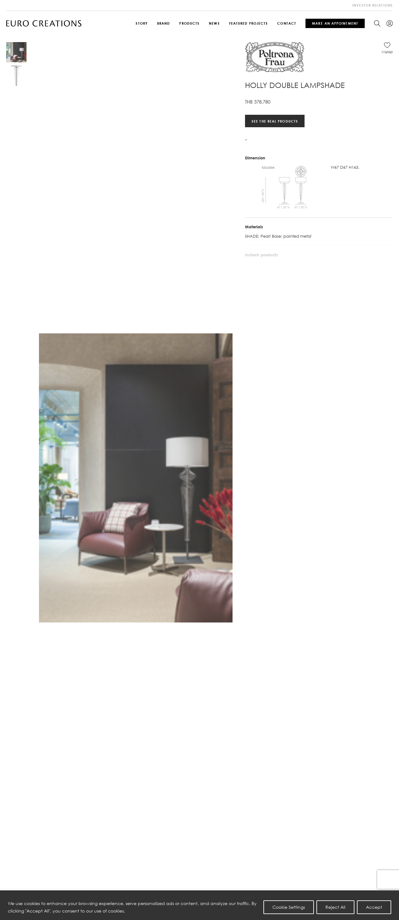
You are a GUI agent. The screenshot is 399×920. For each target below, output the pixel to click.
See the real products (275, 121)
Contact (286, 23)
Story (142, 23)
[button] (387, 48)
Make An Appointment (335, 23)
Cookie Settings (288, 907)
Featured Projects (248, 23)
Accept (374, 907)
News (214, 23)
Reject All (335, 907)
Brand (163, 23)
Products (189, 23)
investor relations (372, 5)
